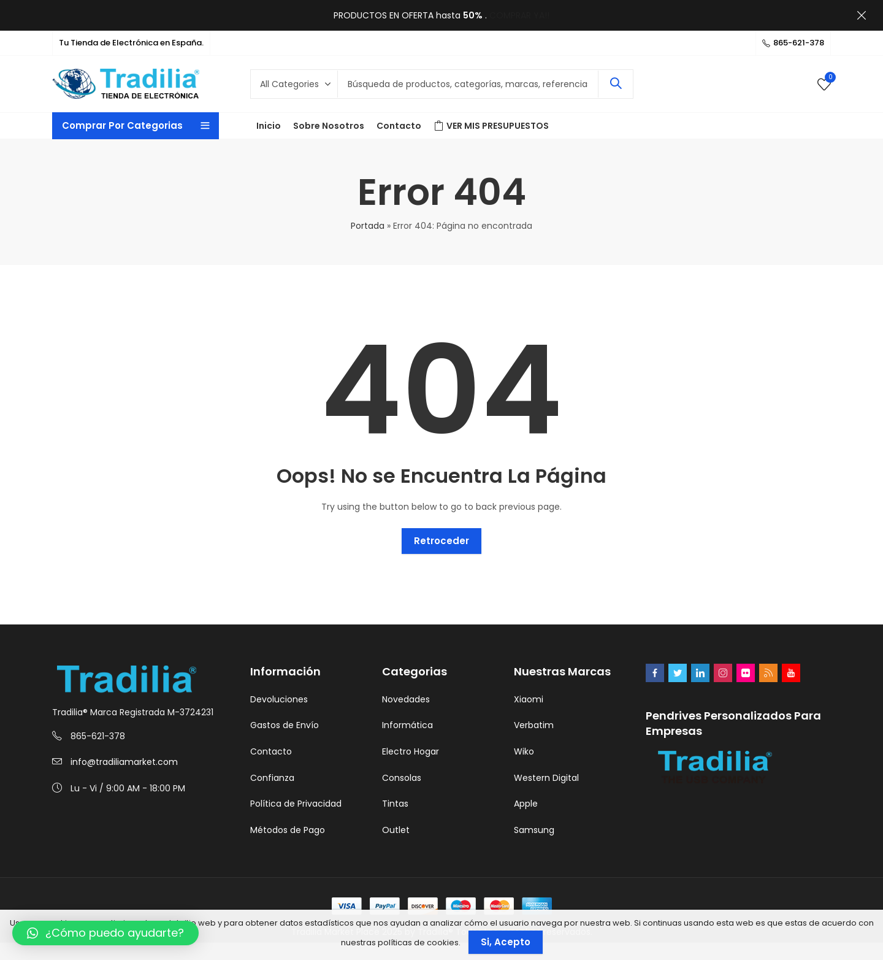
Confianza (272, 778)
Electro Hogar (410, 751)
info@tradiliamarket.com (124, 762)
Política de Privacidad (296, 803)
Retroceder (441, 540)
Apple (526, 803)
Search (615, 84)
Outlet (396, 830)
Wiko (524, 751)
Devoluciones (279, 699)
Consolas (401, 778)
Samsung (534, 830)
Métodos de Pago (287, 830)
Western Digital (546, 778)
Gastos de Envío (284, 725)
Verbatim (534, 725)
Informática (407, 725)
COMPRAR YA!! (519, 15)
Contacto (271, 751)
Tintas (395, 803)
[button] (105, 933)
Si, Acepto (505, 941)
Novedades (406, 699)
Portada (367, 226)
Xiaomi (528, 699)
